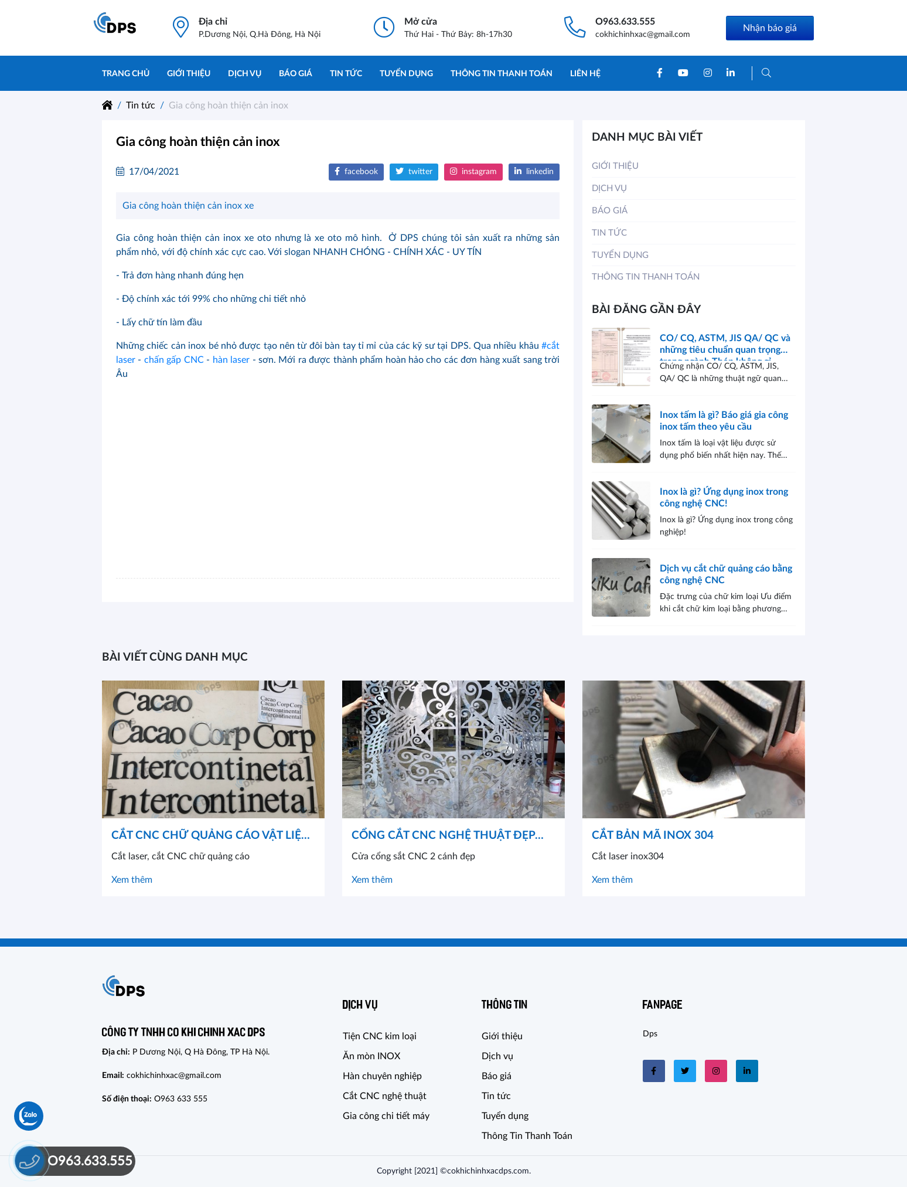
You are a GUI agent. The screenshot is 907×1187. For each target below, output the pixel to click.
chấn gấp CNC (174, 360)
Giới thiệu (188, 74)
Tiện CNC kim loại (380, 1036)
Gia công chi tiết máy (386, 1116)
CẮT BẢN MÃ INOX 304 (653, 835)
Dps (650, 1034)
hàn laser (231, 360)
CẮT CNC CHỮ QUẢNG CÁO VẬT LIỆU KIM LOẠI (210, 837)
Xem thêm (131, 880)
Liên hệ (585, 74)
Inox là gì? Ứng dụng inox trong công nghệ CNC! (724, 497)
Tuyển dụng (406, 74)
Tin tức (346, 74)
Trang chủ (125, 74)
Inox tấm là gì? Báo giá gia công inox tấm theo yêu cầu (724, 420)
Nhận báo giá (770, 28)
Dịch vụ (244, 74)
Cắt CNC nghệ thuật (385, 1096)
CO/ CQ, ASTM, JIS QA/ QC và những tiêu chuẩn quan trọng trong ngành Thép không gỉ (725, 347)
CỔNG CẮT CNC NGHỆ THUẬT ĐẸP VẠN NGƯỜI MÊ (443, 837)
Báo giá (295, 74)
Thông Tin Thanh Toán (502, 74)
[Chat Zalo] (28, 1116)
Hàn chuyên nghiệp (382, 1076)
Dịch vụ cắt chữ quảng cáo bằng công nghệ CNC (726, 574)
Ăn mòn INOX (371, 1056)
